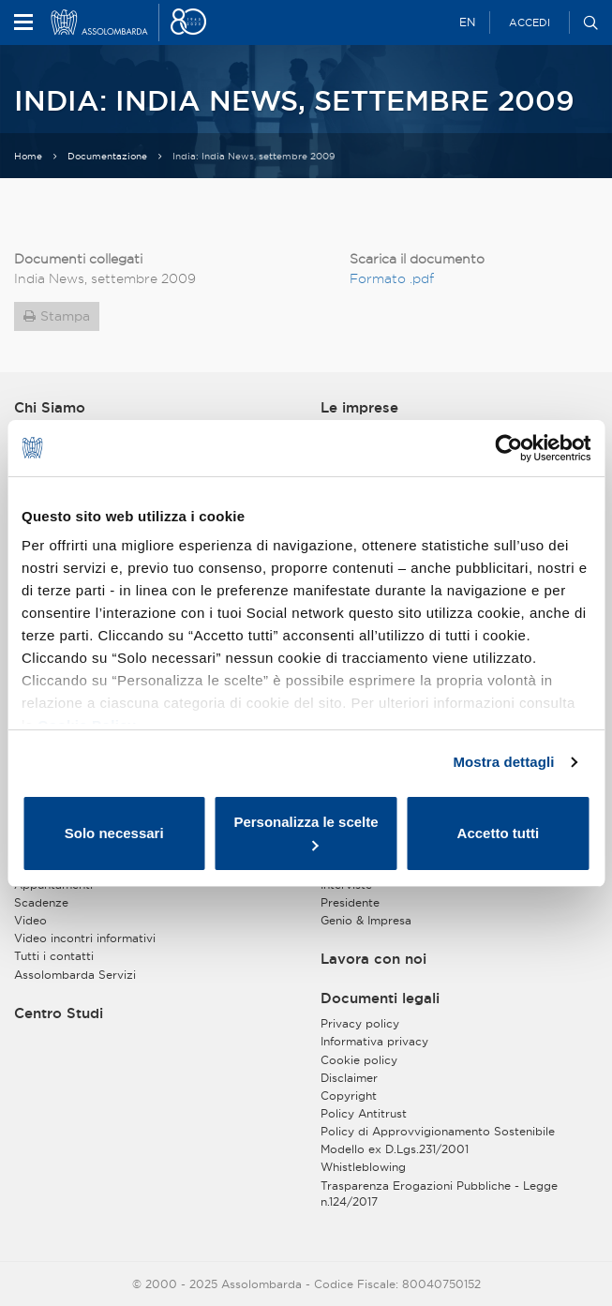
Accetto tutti (498, 833)
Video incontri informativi (85, 938)
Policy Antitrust (364, 1113)
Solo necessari (114, 833)
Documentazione (107, 156)
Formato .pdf (392, 278)
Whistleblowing (363, 1167)
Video (30, 920)
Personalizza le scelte (305, 832)
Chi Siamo (49, 407)
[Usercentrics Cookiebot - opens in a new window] (508, 448)
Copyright (349, 1095)
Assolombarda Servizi (75, 974)
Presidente (350, 902)
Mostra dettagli (503, 762)
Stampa (65, 315)
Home (28, 156)
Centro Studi (58, 1013)
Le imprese (359, 407)
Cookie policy (359, 1060)
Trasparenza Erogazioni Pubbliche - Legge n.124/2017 (439, 1193)
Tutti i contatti (54, 956)
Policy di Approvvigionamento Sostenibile (438, 1131)
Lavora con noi (373, 959)
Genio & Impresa (366, 920)
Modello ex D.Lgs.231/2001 (395, 1149)
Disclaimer (349, 1078)
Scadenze (41, 902)
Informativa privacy (374, 1041)
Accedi (529, 22)
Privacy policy (360, 1023)
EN (467, 22)
